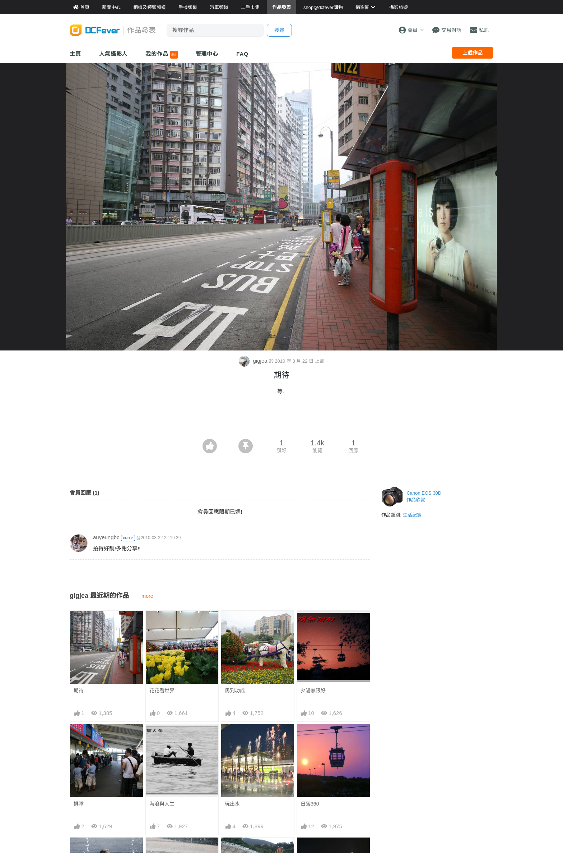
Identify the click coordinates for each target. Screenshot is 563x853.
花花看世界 (162, 690)
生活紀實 (412, 515)
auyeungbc (106, 537)
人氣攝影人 (113, 54)
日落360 (310, 804)
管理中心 (207, 54)
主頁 (75, 54)
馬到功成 (235, 690)
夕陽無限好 (313, 690)
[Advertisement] (281, 419)
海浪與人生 (162, 804)
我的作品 (161, 55)
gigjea (254, 361)
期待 (79, 690)
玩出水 (232, 804)
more (147, 596)
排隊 (79, 804)
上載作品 (472, 53)
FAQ (242, 54)
